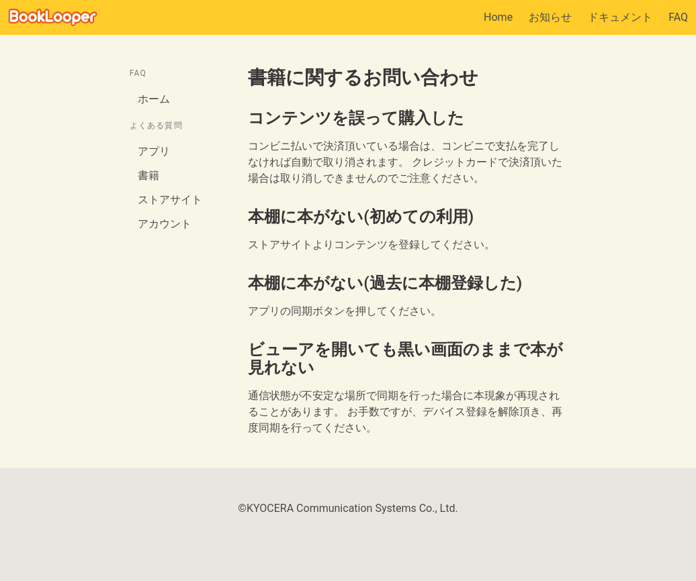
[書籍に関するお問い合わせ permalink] (241, 78)
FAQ (678, 17)
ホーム (154, 99)
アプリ (154, 151)
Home (498, 17)
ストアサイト (170, 199)
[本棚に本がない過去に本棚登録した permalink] (241, 283)
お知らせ (550, 17)
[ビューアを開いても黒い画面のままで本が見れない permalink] (241, 350)
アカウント (164, 223)
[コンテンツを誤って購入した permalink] (241, 118)
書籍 (148, 175)
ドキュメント (620, 17)
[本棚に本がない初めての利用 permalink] (241, 217)
